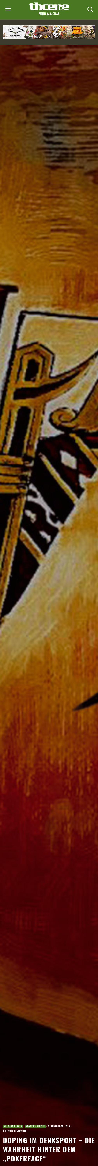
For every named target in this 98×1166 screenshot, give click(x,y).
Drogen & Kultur (35, 1126)
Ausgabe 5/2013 (13, 1126)
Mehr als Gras (49, 13)
